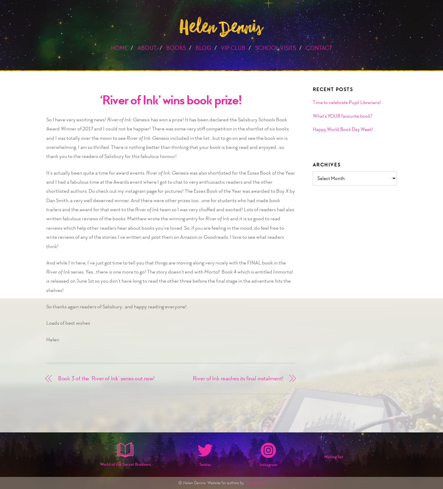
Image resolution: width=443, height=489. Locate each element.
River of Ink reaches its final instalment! (238, 378)
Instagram (268, 465)
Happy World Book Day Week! (343, 129)
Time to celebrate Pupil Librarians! (347, 102)
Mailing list (333, 457)
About (147, 48)
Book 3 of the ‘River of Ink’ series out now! (106, 378)
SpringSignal (255, 482)
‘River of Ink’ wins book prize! (170, 100)
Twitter (205, 465)
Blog (203, 48)
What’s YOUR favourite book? (343, 116)
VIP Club (233, 48)
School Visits (275, 48)
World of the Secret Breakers (125, 464)
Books (176, 48)
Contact (319, 48)
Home (119, 48)
